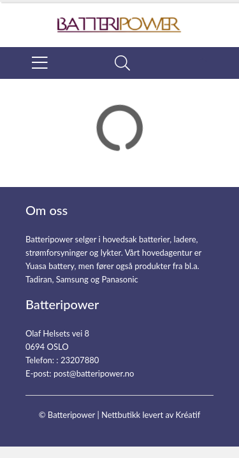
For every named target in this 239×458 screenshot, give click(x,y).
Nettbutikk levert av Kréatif (150, 415)
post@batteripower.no (94, 373)
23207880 (80, 360)
